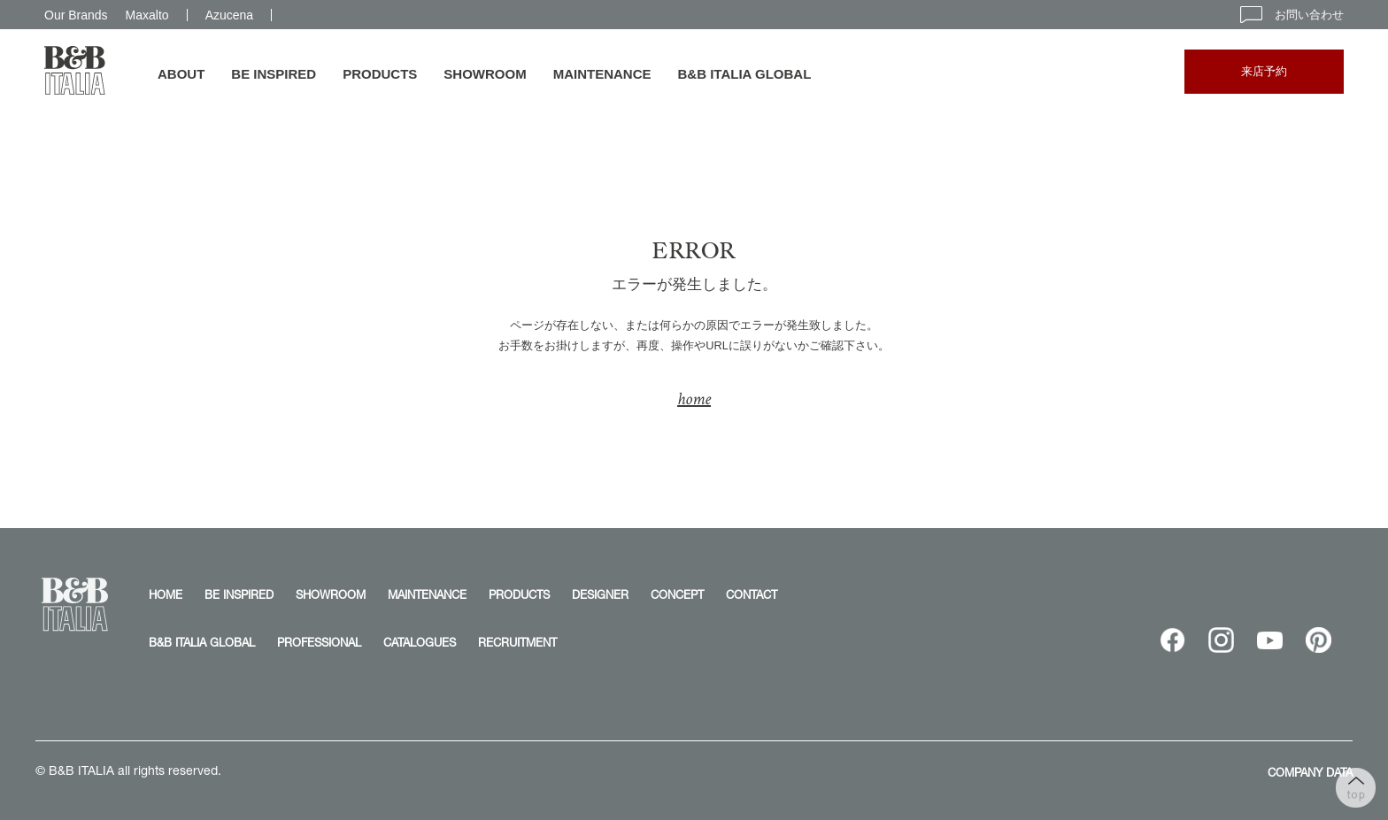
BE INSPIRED (273, 73)
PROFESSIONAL (319, 642)
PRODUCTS (380, 73)
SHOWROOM (484, 73)
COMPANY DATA (1310, 772)
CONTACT (751, 594)
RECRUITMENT (517, 642)
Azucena (229, 15)
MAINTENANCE (602, 73)
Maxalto (147, 15)
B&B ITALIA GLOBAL (745, 73)
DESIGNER (600, 594)
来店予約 (1264, 71)
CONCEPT (677, 594)
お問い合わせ (1292, 14)
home (694, 398)
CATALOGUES (419, 642)
